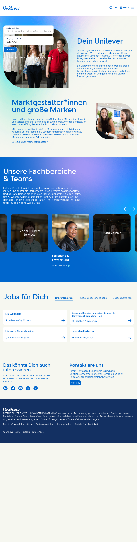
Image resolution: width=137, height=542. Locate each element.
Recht (6, 523)
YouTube (20, 487)
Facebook (13, 487)
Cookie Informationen (22, 523)
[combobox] (29, 94)
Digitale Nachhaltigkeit (86, 523)
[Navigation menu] (132, 7)
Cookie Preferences (33, 531)
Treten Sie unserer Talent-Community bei (28, 111)
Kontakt (75, 482)
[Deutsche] (124, 7)
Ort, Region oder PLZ (14, 92)
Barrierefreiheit (64, 523)
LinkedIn (5, 487)
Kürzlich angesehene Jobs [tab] (93, 397)
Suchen (10, 103)
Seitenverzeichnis (45, 523)
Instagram (28, 487)
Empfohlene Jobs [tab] (64, 397)
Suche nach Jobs (12, 82)
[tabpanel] (68, 426)
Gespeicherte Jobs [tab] (122, 397)
